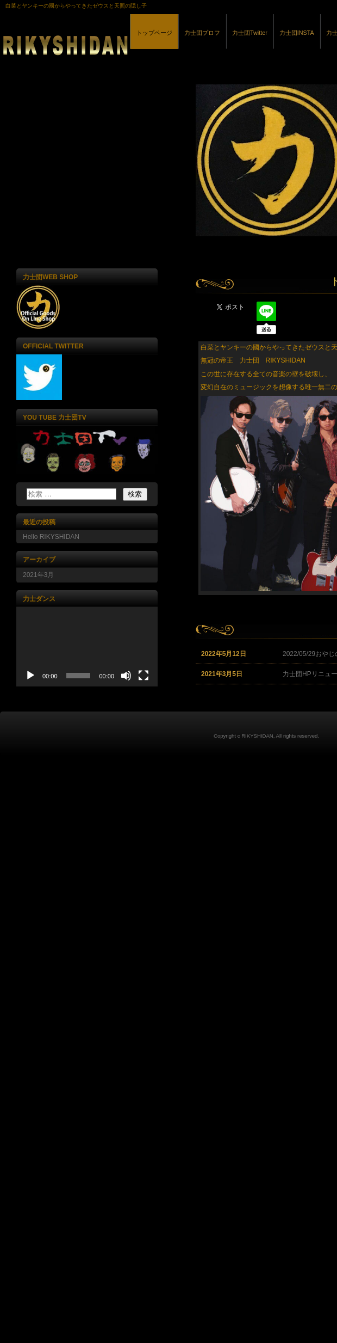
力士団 (125, 42)
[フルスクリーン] (143, 675)
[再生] (30, 675)
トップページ (154, 32)
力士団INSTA (296, 32)
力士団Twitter (249, 32)
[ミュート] (126, 675)
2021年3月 (38, 575)
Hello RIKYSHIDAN (51, 537)
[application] (87, 646)
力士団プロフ (202, 32)
